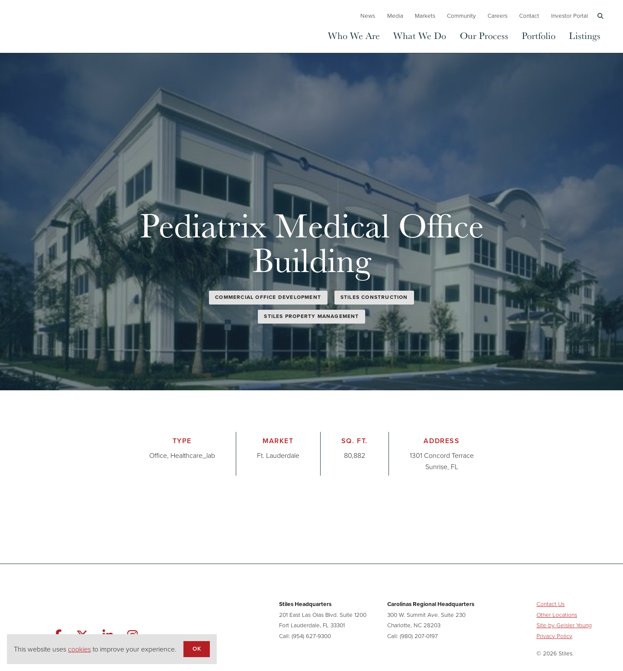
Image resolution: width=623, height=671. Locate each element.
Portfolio (539, 35)
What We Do (419, 35)
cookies (79, 649)
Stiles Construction (374, 297)
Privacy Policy (554, 636)
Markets (425, 15)
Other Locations (556, 614)
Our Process (484, 35)
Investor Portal (569, 15)
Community (461, 15)
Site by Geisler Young (564, 625)
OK (196, 648)
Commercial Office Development (268, 297)
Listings (585, 35)
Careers (497, 15)
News (367, 15)
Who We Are (354, 35)
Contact (529, 15)
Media (395, 15)
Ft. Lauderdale (278, 455)
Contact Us (550, 604)
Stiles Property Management (311, 316)
